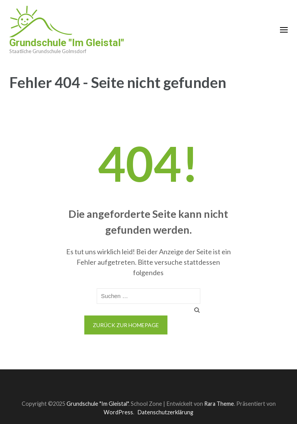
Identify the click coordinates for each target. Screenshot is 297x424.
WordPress (118, 412)
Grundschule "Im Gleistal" (66, 42)
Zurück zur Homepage (126, 325)
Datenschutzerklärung (165, 412)
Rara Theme (219, 403)
